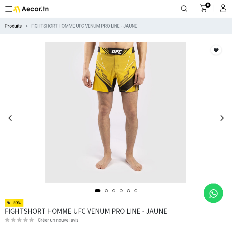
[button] (97, 191)
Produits (13, 26)
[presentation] (10, 118)
